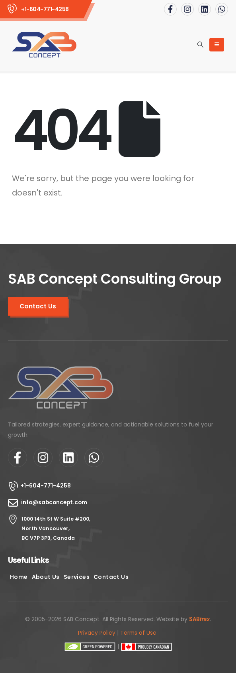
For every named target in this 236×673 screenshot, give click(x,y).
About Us (46, 577)
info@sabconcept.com (54, 502)
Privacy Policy (96, 633)
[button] (200, 44)
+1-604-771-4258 (45, 485)
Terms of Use (138, 633)
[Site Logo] (44, 45)
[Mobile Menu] (216, 44)
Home (19, 577)
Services (77, 577)
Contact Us (111, 577)
